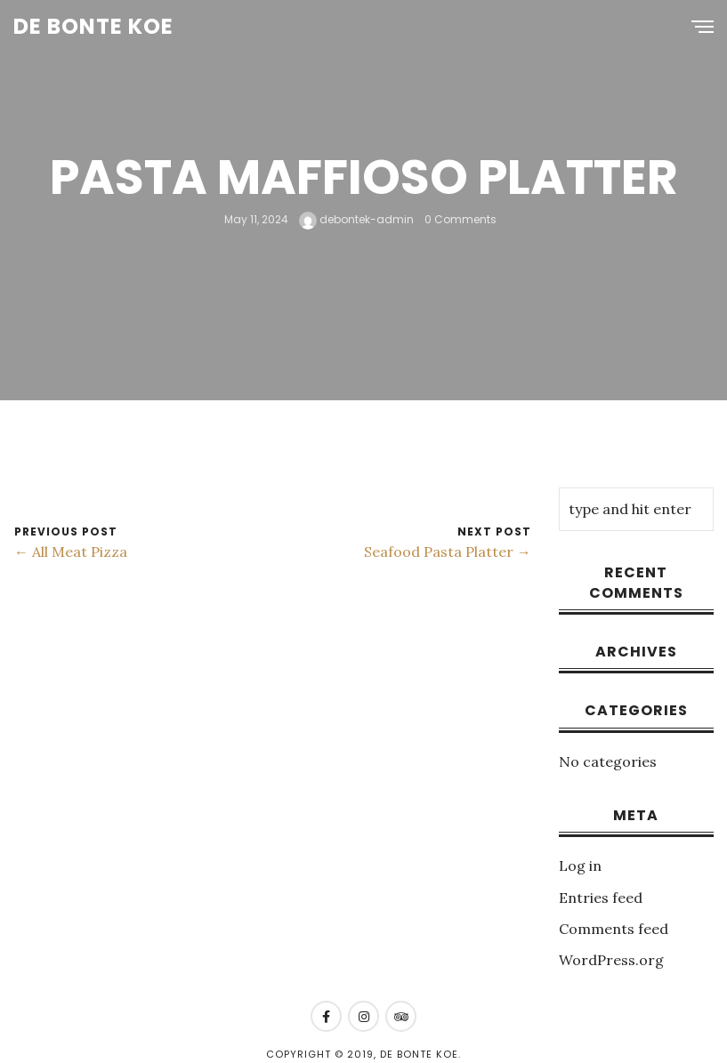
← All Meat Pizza (70, 551)
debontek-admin (356, 219)
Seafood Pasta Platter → (447, 551)
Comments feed (613, 929)
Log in (580, 865)
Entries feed (600, 897)
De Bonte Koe (93, 26)
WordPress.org (611, 960)
